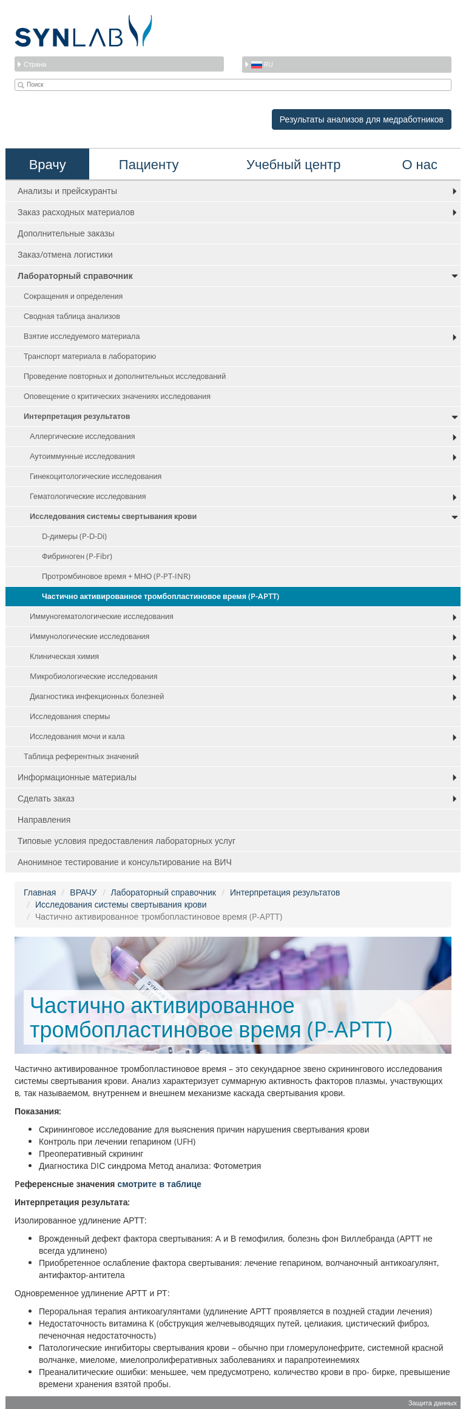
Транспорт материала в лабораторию (90, 356)
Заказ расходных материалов (76, 212)
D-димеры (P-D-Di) (74, 536)
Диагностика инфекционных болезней (97, 696)
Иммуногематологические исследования (102, 616)
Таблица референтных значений (81, 756)
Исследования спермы (70, 716)
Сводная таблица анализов (72, 316)
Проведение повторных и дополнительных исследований (125, 376)
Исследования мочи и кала (77, 736)
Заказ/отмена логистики (65, 254)
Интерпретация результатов (77, 416)
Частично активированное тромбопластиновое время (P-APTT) (160, 596)
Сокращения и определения (73, 296)
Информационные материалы (77, 777)
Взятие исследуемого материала (82, 336)
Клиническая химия (64, 656)
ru (258, 64)
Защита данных (432, 1402)
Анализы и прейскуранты (67, 190)
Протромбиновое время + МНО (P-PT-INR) (116, 576)
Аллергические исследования (82, 436)
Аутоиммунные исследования (82, 456)
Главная (40, 892)
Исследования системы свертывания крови (113, 516)
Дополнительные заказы (66, 233)
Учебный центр (293, 164)
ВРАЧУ (83, 892)
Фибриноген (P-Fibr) (77, 556)
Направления (44, 819)
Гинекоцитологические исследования (95, 476)
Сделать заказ (46, 798)
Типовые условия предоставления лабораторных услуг (126, 840)
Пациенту (149, 164)
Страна (31, 64)
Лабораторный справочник (75, 275)
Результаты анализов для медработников (362, 119)
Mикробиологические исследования (93, 676)
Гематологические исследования (88, 496)
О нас (420, 164)
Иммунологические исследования (89, 636)
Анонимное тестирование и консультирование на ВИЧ (125, 862)
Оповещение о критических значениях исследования (117, 396)
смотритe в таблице (159, 1184)
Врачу (47, 164)
